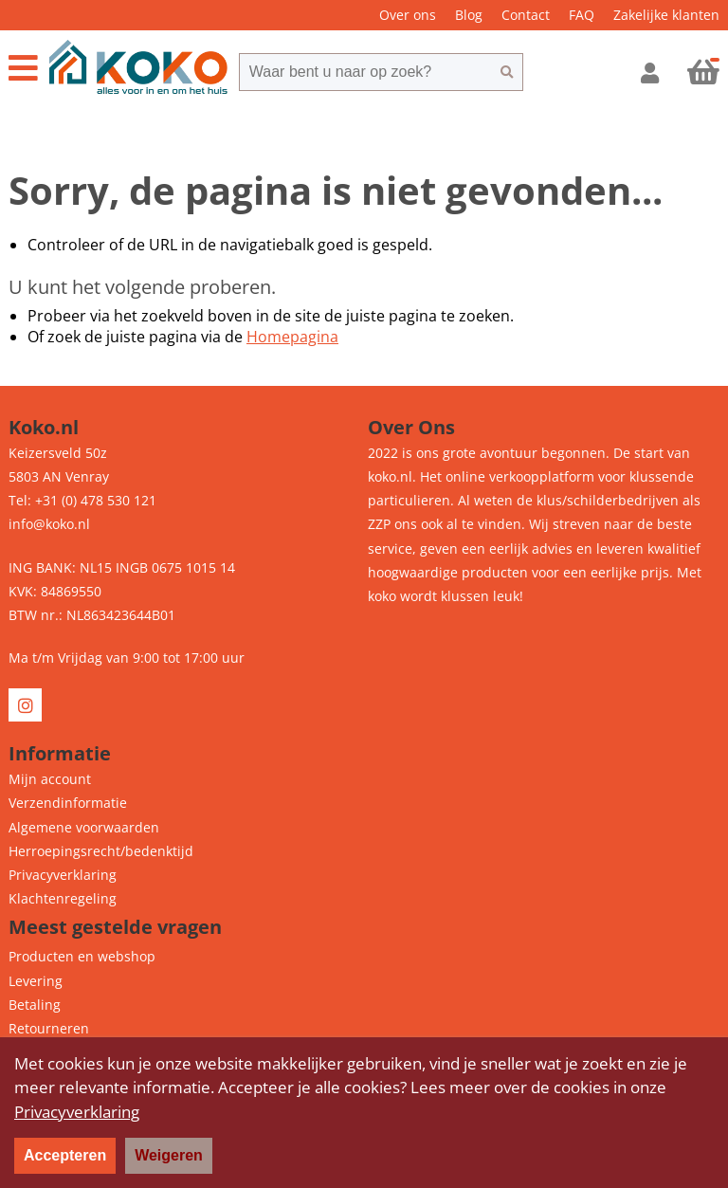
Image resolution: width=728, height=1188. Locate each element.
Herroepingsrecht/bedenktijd (101, 851)
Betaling (35, 1005)
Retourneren (49, 1028)
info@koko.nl (49, 524)
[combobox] (365, 72)
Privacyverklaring (63, 875)
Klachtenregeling (63, 898)
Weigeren (169, 1155)
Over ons (407, 15)
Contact (525, 15)
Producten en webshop (82, 956)
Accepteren (65, 1155)
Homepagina (292, 336)
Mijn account (50, 779)
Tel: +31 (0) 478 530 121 (82, 500)
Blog (468, 15)
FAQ (581, 15)
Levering (36, 981)
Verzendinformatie (68, 803)
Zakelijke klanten (666, 15)
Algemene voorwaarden (84, 827)
